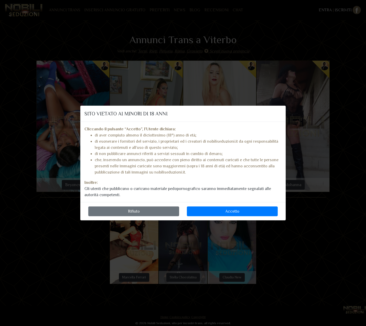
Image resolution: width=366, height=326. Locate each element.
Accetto (232, 211)
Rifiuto (134, 211)
